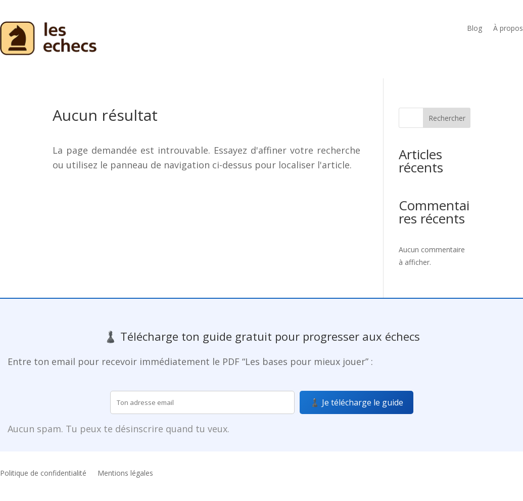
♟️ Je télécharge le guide (356, 402)
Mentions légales (125, 474)
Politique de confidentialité (43, 474)
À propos (508, 29)
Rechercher (447, 118)
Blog (474, 29)
